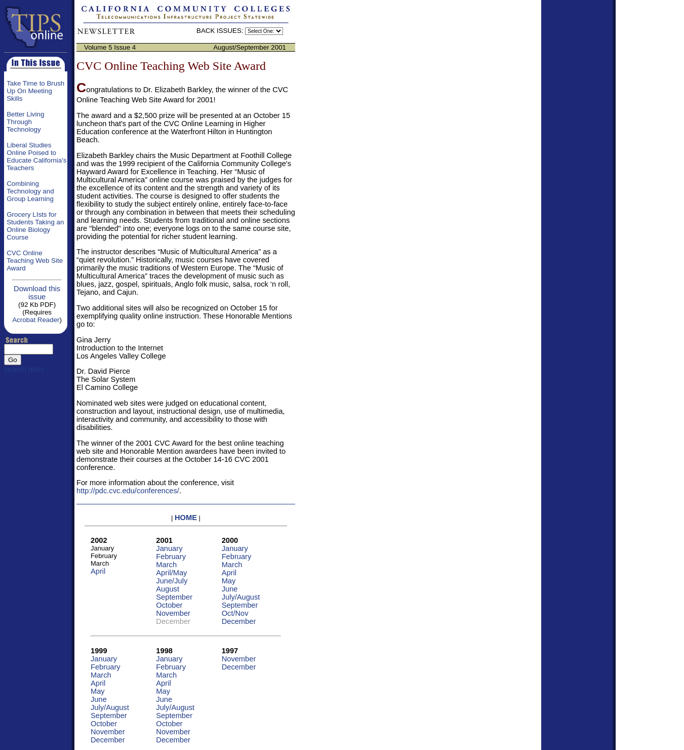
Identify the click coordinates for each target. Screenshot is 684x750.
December (239, 621)
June (230, 589)
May (229, 581)
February (171, 556)
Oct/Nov (235, 613)
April (98, 571)
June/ (171, 581)
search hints (24, 369)
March (166, 565)
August (167, 589)
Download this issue (37, 293)
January (169, 548)
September (174, 597)
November (173, 613)
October (169, 605)
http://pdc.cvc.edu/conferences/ (127, 491)
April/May (171, 573)
